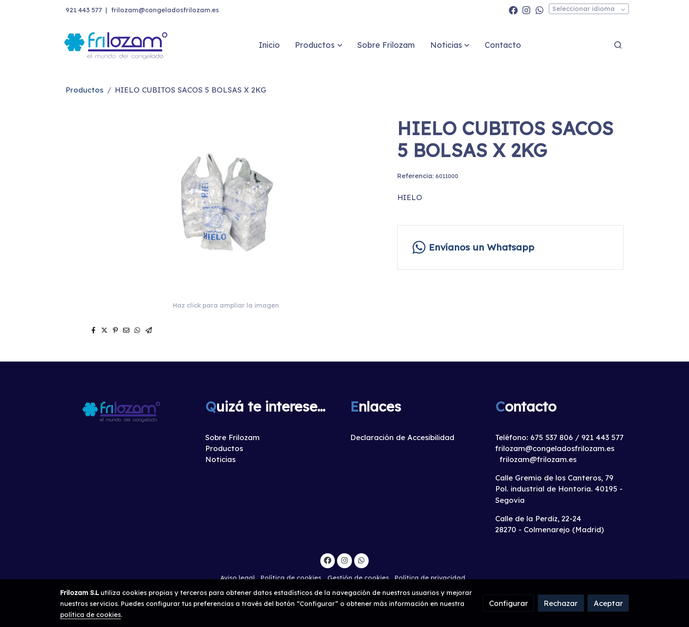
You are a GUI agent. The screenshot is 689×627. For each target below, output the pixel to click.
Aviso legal (237, 577)
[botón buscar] (618, 44)
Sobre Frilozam (232, 437)
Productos (84, 89)
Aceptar (608, 603)
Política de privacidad (430, 577)
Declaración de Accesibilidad (402, 437)
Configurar (508, 603)
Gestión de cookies (358, 577)
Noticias (220, 459)
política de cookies (90, 614)
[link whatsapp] (540, 9)
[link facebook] (513, 9)
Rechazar (561, 603)
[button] (319, 45)
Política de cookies (291, 577)
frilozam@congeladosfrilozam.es (165, 10)
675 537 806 (551, 437)
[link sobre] (127, 410)
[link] (116, 45)
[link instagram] (526, 9)
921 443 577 (83, 10)
